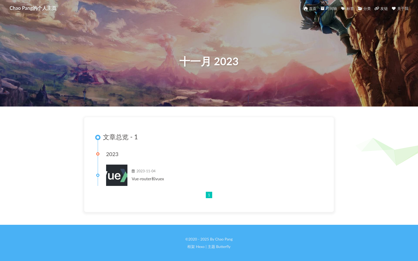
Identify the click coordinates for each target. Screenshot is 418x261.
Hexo (200, 246)
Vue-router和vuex (148, 178)
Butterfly (223, 246)
